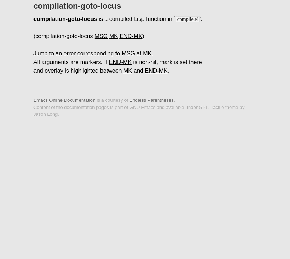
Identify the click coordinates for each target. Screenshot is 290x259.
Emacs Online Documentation (64, 100)
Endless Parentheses (152, 100)
